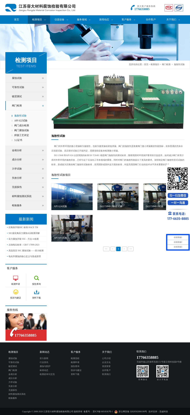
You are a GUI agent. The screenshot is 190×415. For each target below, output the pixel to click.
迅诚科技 (163, 411)
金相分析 (17, 150)
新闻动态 (106, 19)
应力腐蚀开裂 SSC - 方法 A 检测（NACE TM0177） (24, 240)
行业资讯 (44, 362)
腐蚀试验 (17, 78)
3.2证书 (18, 140)
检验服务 (17, 205)
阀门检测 (166, 64)
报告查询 (75, 366)
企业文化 (106, 362)
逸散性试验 (179, 64)
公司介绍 (106, 358)
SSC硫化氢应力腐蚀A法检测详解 (24, 233)
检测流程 (75, 358)
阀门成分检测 (21, 125)
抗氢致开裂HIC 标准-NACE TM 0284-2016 (23, 228)
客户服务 (128, 19)
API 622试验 (20, 120)
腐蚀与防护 (45, 366)
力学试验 (17, 168)
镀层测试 (17, 96)
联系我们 (106, 374)
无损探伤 (17, 187)
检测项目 (39, 19)
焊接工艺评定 (21, 135)
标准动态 (44, 370)
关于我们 (173, 19)
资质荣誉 (106, 366)
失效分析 (17, 178)
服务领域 (83, 19)
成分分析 (17, 159)
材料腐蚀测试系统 (22, 196)
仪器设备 (61, 19)
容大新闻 (44, 358)
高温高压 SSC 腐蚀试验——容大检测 (26, 250)
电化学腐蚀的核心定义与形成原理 (25, 256)
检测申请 (75, 362)
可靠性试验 (18, 87)
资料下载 (75, 374)
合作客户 (151, 19)
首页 (16, 19)
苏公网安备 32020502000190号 (130, 411)
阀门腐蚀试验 (21, 130)
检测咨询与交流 (47, 374)
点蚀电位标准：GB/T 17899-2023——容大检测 (24, 246)
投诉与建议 (76, 370)
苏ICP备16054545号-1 (103, 411)
